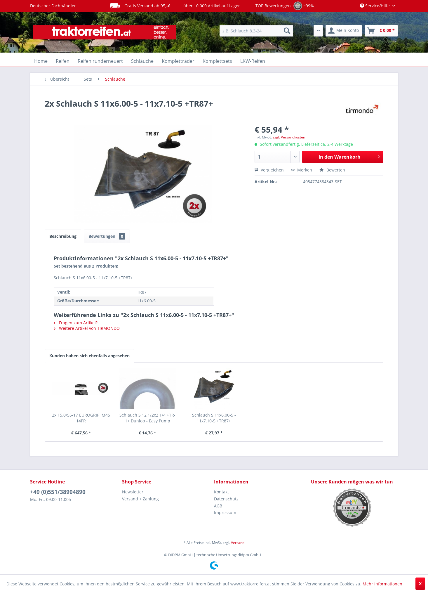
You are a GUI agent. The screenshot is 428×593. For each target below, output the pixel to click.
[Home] (41, 61)
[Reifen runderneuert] (100, 61)
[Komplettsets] (217, 61)
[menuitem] (256, 31)
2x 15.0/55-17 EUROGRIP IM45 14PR (81, 418)
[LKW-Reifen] (252, 61)
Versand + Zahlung (140, 499)
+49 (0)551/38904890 (58, 492)
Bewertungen (106, 236)
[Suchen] (287, 31)
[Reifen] (63, 61)
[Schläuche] (142, 61)
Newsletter (132, 492)
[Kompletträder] (178, 61)
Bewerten (332, 170)
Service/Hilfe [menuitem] (375, 5)
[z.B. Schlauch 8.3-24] (256, 31)
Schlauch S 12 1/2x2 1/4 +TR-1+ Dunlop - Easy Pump (147, 418)
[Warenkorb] (381, 31)
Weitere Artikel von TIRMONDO (87, 328)
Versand (237, 542)
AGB (218, 506)
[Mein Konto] (344, 31)
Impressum (225, 512)
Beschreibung (62, 236)
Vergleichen (269, 170)
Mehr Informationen (382, 584)
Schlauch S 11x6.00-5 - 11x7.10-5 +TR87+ (214, 418)
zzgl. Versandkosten (289, 137)
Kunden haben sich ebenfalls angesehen (89, 355)
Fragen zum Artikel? (76, 322)
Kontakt (221, 492)
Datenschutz (226, 499)
